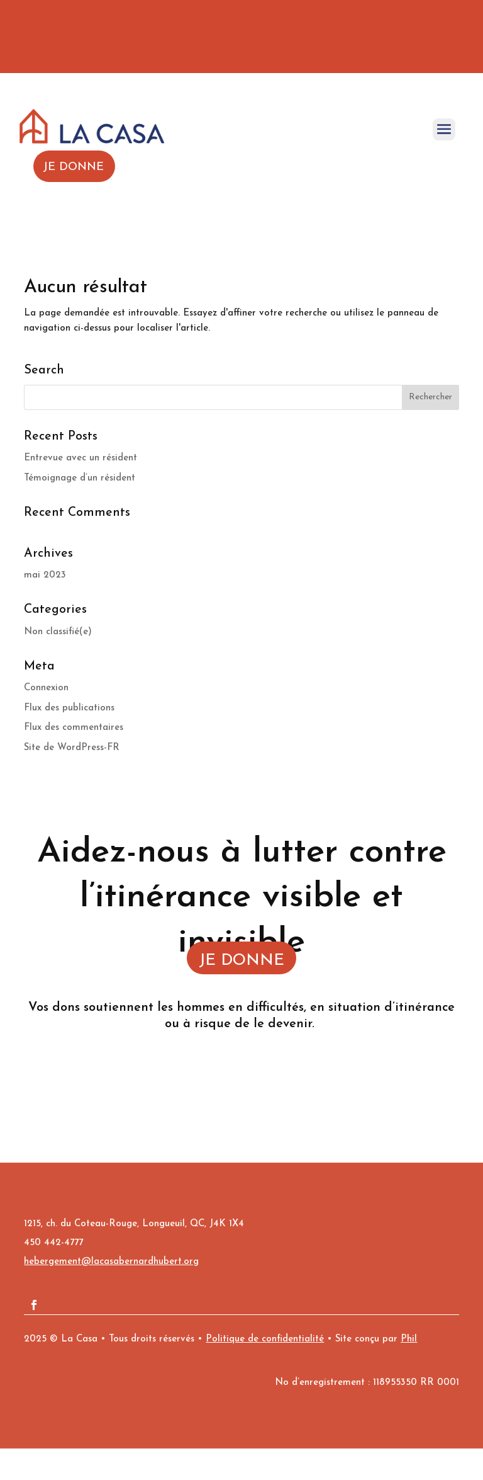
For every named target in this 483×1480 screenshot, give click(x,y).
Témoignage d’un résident (79, 478)
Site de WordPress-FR (71, 748)
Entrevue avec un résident (80, 458)
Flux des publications (69, 708)
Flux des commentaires (73, 727)
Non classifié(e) (58, 632)
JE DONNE (241, 961)
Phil (409, 1339)
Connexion (46, 688)
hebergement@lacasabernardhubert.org (111, 1262)
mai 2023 (45, 575)
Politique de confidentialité (265, 1339)
